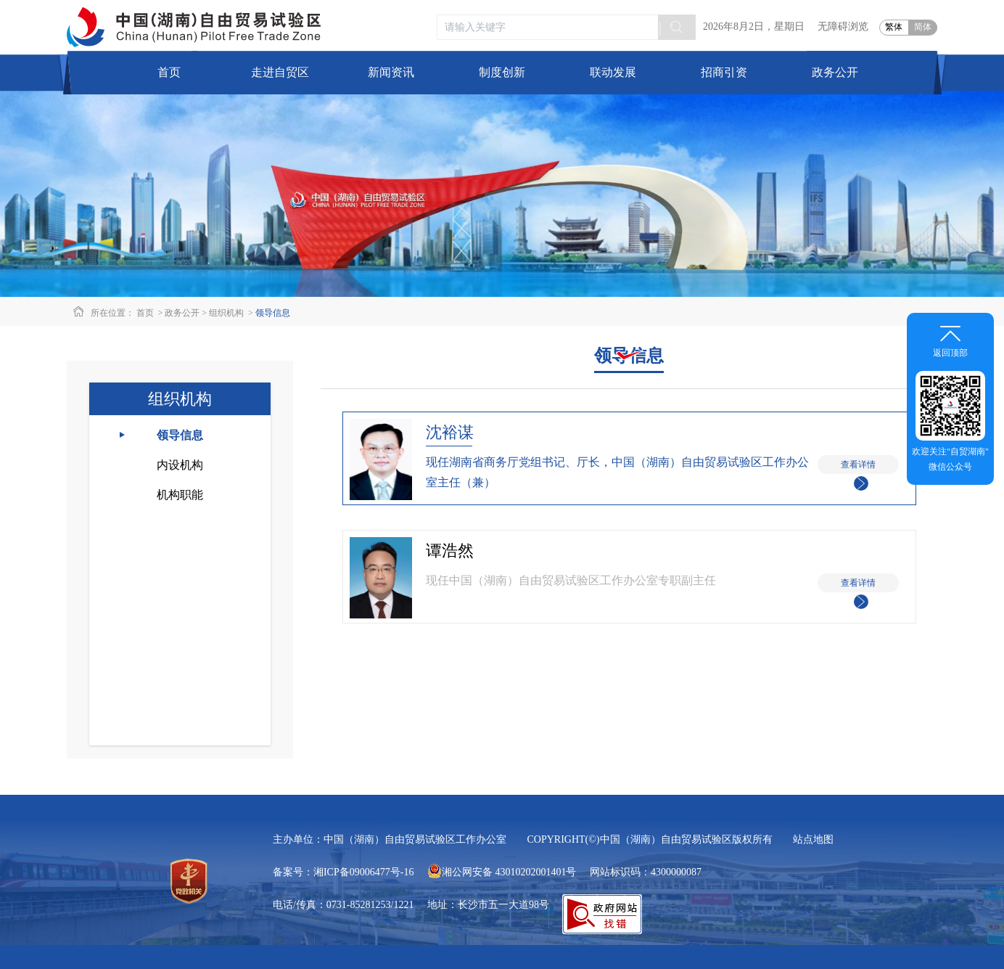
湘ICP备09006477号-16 (363, 872)
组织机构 (226, 313)
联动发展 (613, 72)
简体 (922, 27)
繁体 (893, 27)
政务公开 (182, 313)
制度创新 (502, 72)
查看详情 (858, 466)
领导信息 (272, 313)
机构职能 (180, 494)
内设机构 (180, 465)
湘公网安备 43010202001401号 (502, 872)
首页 (169, 72)
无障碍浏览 (843, 26)
